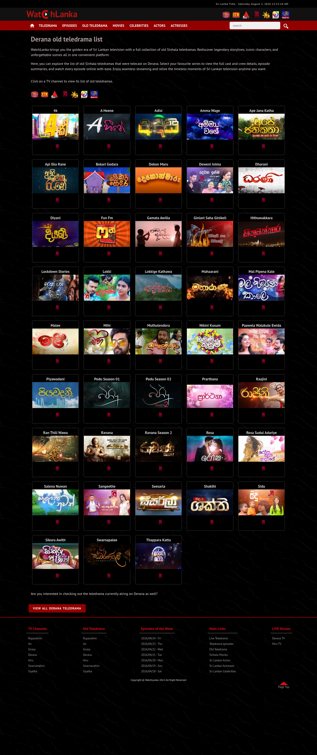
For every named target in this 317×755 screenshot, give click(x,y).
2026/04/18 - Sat (151, 733)
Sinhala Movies (218, 716)
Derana (32, 716)
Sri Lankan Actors (219, 722)
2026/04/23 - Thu (151, 705)
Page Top (283, 748)
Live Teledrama (218, 700)
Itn (29, 705)
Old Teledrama (95, 26)
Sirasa (31, 711)
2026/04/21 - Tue (151, 716)
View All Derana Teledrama (57, 670)
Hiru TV (276, 705)
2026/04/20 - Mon (152, 722)
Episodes (69, 26)
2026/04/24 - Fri (151, 700)
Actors (159, 26)
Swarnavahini (36, 727)
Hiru (30, 722)
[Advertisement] (158, 106)
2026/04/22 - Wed (152, 711)
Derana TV (278, 700)
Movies (118, 26)
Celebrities (139, 26)
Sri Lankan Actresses (221, 727)
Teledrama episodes (221, 705)
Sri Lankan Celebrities (222, 733)
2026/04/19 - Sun (151, 727)
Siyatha (32, 733)
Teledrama (48, 26)
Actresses (179, 26)
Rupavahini (35, 700)
